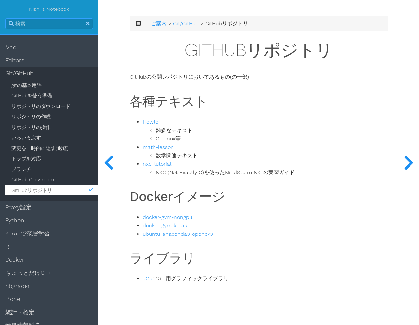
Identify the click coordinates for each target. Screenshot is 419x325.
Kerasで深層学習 (27, 233)
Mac (10, 47)
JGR (148, 279)
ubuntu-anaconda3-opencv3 (178, 234)
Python (14, 220)
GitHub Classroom (32, 180)
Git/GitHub (19, 73)
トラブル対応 (26, 159)
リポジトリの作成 (31, 117)
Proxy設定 (18, 207)
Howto (150, 122)
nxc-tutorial (157, 164)
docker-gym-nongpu (167, 217)
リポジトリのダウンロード (40, 106)
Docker (14, 259)
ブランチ (21, 169)
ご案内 (159, 24)
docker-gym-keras (165, 226)
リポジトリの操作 (31, 127)
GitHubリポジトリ (52, 190)
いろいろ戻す (26, 138)
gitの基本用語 (26, 85)
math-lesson (158, 147)
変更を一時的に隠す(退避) (40, 148)
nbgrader (17, 286)
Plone (12, 299)
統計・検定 (20, 312)
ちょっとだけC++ (28, 273)
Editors (14, 60)
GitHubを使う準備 (31, 96)
